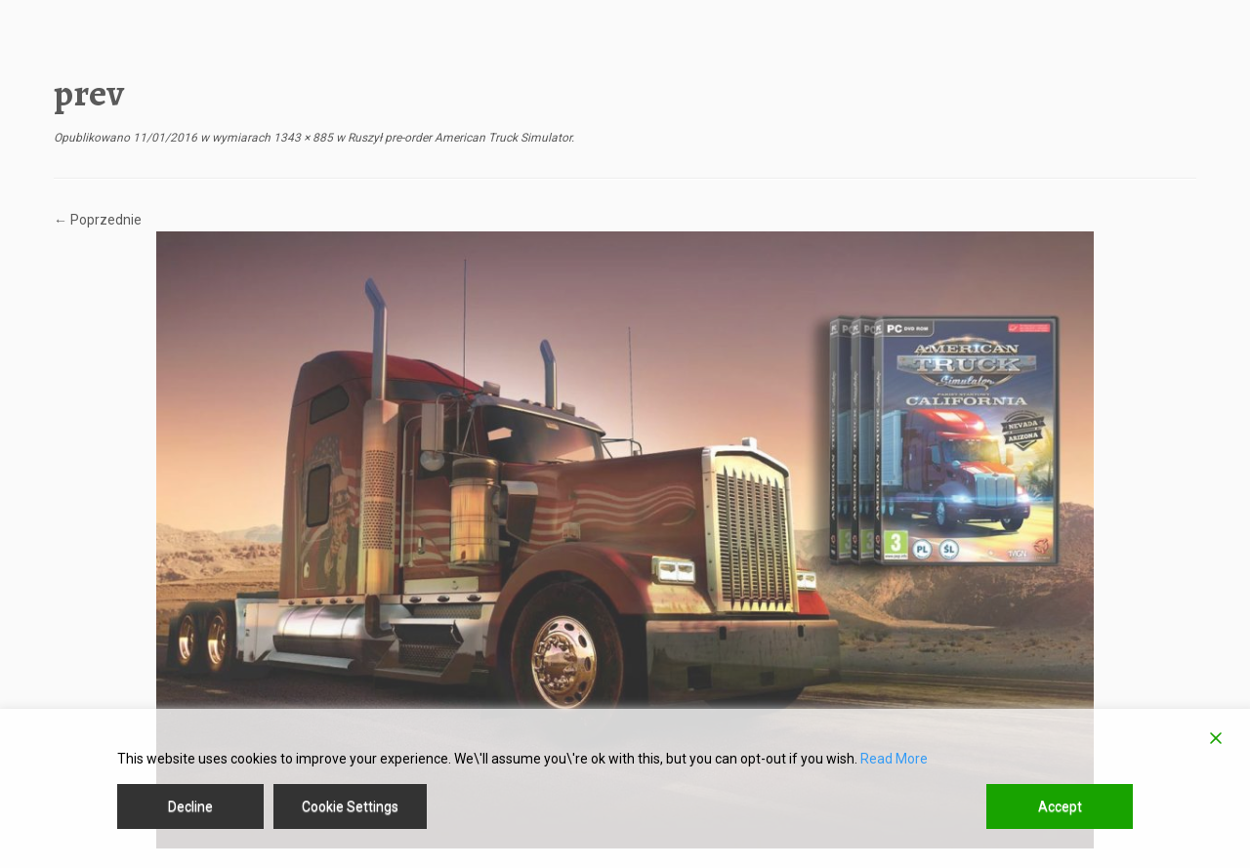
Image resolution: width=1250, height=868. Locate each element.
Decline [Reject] (190, 806)
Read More (894, 758)
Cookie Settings (350, 806)
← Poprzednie (98, 219)
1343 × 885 (302, 138)
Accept (1060, 806)
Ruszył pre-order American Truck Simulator (458, 138)
